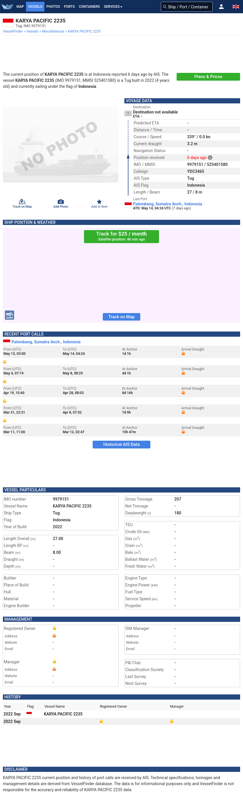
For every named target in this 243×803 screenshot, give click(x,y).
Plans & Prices (209, 76)
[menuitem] (13, 31)
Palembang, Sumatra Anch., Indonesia (167, 204)
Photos (53, 7)
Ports (69, 7)
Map (20, 7)
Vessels (35, 7)
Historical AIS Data (121, 444)
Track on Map (121, 316)
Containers (89, 7)
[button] (221, 6)
